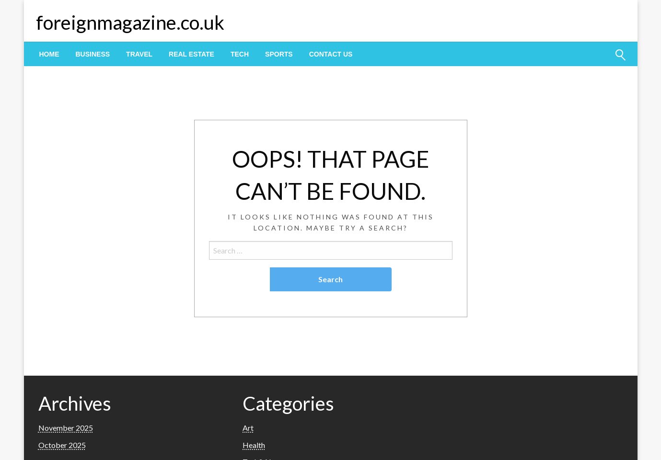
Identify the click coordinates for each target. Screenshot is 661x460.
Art (248, 427)
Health (254, 444)
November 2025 (65, 427)
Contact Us (331, 54)
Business (93, 54)
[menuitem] (49, 54)
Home (49, 54)
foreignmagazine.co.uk (130, 22)
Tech (240, 54)
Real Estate (191, 54)
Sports (279, 54)
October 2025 (62, 444)
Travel (139, 54)
